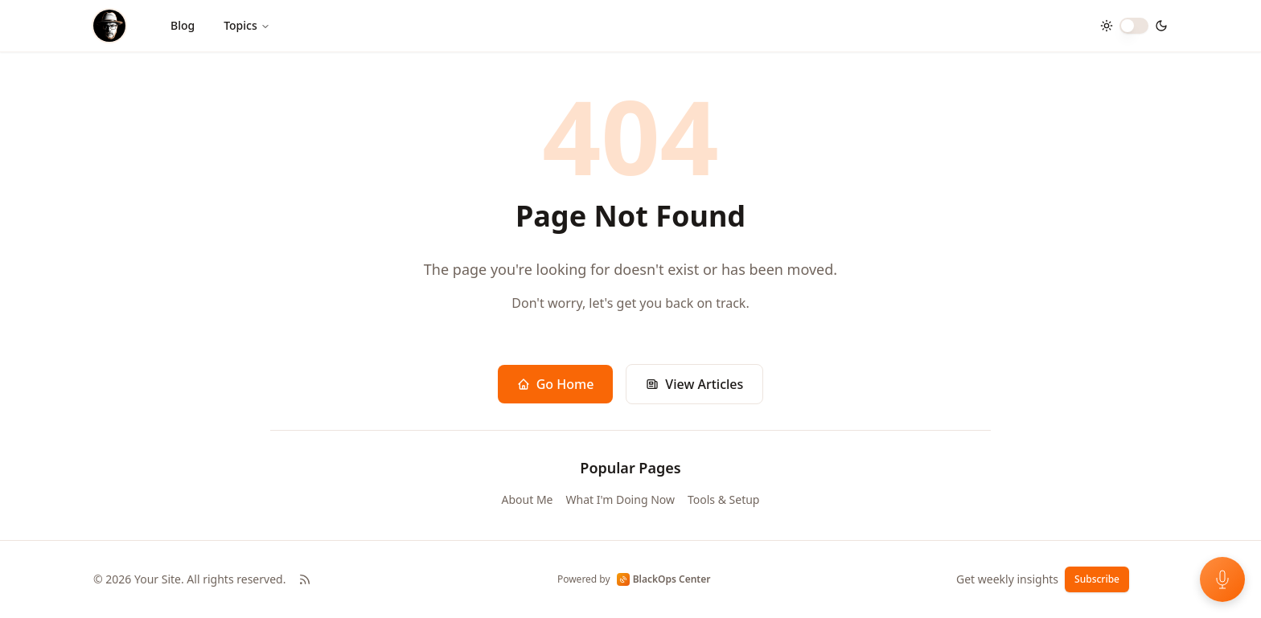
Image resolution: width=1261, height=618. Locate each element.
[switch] (1133, 26)
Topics (247, 25)
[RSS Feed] (304, 579)
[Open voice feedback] (1222, 579)
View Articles (694, 384)
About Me (527, 499)
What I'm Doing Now (620, 499)
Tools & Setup (724, 499)
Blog (182, 25)
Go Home (555, 384)
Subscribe (1096, 579)
